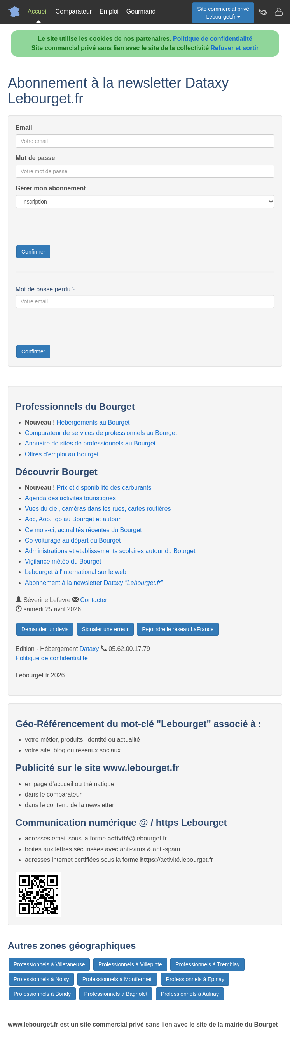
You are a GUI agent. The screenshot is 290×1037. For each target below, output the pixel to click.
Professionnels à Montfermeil (117, 979)
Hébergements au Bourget (93, 422)
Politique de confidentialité (212, 38)
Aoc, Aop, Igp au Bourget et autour (73, 519)
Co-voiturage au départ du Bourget (73, 540)
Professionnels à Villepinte (130, 964)
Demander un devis (44, 629)
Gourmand (141, 11)
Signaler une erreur (105, 629)
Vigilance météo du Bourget (63, 561)
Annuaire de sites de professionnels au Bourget (90, 443)
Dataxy (89, 649)
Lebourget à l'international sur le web (75, 572)
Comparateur (74, 11)
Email (24, 127)
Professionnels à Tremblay (207, 964)
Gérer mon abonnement (51, 188)
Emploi (109, 11)
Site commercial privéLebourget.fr (223, 13)
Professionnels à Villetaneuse (49, 964)
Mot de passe (35, 158)
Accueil (38, 11)
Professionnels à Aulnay (190, 994)
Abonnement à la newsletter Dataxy (94, 582)
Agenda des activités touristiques (70, 498)
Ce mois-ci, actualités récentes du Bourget (83, 530)
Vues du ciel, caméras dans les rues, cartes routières (98, 508)
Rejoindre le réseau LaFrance (177, 629)
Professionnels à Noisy (41, 979)
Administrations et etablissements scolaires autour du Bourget (110, 551)
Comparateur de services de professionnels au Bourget (101, 433)
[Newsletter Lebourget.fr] (263, 11)
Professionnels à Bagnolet (116, 994)
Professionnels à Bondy (42, 994)
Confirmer (33, 252)
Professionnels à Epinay (195, 979)
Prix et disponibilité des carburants (104, 487)
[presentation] (75, 229)
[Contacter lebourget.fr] (278, 11)
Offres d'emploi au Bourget (62, 454)
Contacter (93, 600)
